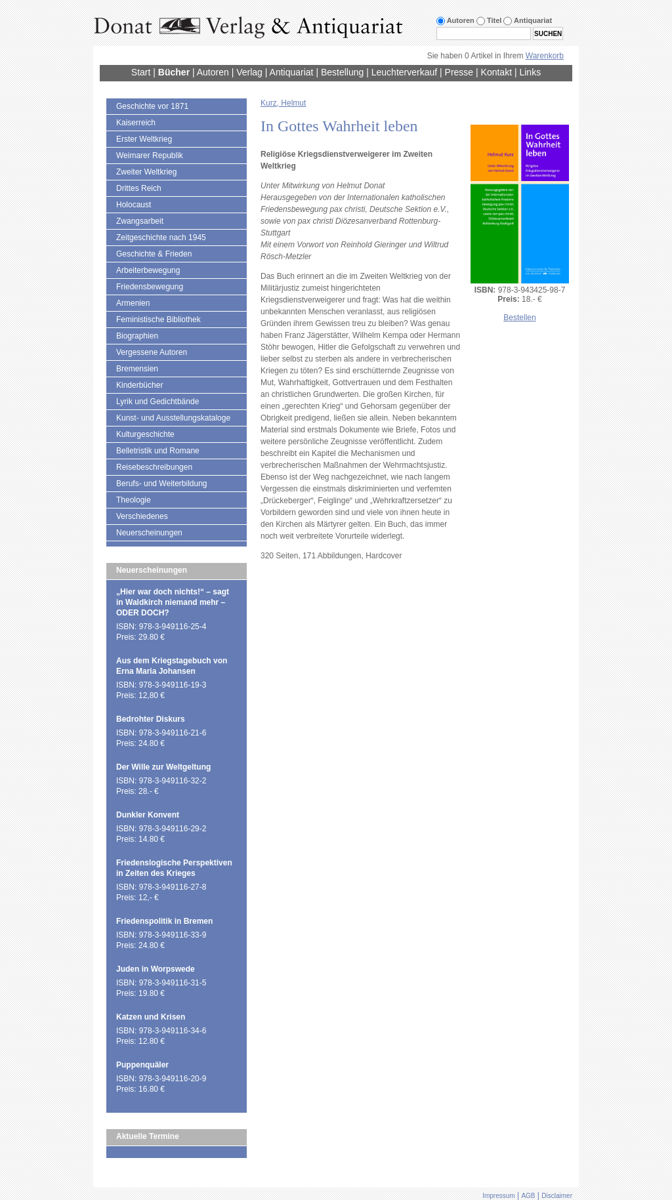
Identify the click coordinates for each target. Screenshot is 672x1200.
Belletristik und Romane (158, 450)
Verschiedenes (142, 516)
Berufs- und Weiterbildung (161, 483)
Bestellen (519, 317)
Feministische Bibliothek (158, 319)
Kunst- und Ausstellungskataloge (173, 418)
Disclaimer (556, 1195)
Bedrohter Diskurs (150, 719)
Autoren (213, 72)
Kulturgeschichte (145, 434)
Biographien (137, 336)
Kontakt (496, 72)
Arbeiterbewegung (148, 270)
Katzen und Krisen (150, 1017)
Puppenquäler (142, 1064)
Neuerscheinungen (149, 532)
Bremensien (137, 368)
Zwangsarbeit (139, 221)
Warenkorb (545, 55)
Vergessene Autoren (151, 352)
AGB (528, 1195)
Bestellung (342, 72)
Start (141, 72)
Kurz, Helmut (283, 103)
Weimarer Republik (149, 155)
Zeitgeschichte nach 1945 (161, 237)
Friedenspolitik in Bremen (164, 921)
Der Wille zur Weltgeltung (163, 767)
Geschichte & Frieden (154, 254)
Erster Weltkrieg (144, 139)
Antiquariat (292, 72)
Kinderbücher (139, 385)
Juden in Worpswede (155, 969)
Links (530, 72)
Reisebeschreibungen (154, 467)
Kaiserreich (136, 122)
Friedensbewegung (149, 286)
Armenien (133, 303)
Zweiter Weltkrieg (146, 171)
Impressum (498, 1195)
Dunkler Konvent (147, 814)
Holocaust (133, 204)
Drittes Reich (138, 188)
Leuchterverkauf (404, 72)
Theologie (133, 500)
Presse (459, 72)
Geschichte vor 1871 (152, 106)
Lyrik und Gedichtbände (157, 401)
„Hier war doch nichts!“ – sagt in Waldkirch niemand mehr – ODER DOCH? (172, 602)
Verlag (249, 72)
